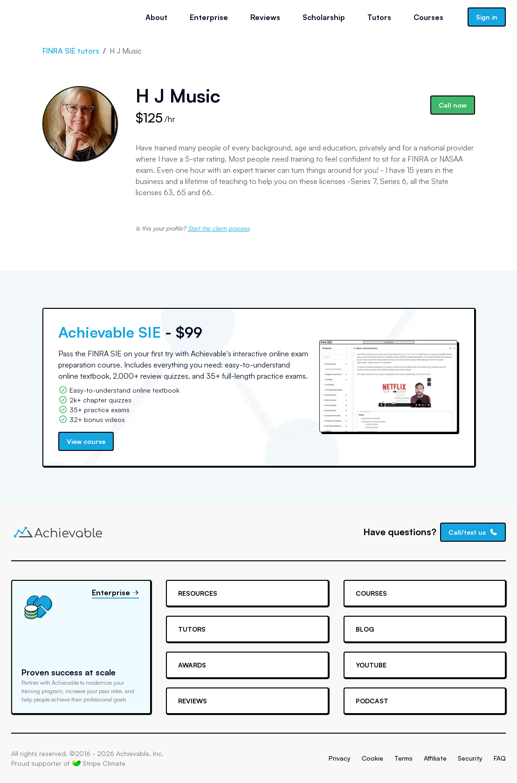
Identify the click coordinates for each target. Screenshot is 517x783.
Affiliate (435, 758)
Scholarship (324, 17)
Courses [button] (428, 17)
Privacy (340, 758)
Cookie (372, 758)
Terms (403, 758)
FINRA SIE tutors (70, 50)
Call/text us (473, 532)
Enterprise (209, 17)
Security (470, 758)
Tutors (379, 17)
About (156, 17)
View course (86, 441)
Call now (453, 105)
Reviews (265, 17)
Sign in (486, 17)
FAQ (500, 758)
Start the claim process (218, 228)
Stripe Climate (98, 763)
